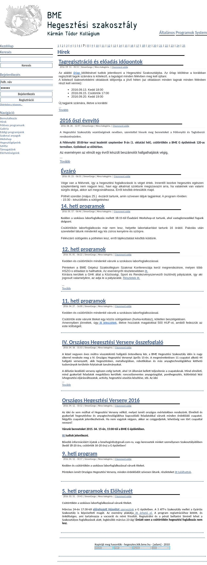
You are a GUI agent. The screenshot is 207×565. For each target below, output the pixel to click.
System (201, 32)
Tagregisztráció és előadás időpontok (100, 61)
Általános (167, 32)
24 (177, 45)
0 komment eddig (120, 67)
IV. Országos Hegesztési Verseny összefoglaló (112, 342)
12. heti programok (84, 249)
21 (160, 45)
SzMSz (4, 146)
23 (172, 45)
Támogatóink (8, 149)
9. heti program (79, 453)
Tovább (63, 110)
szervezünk (127, 509)
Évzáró (68, 170)
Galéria (4, 128)
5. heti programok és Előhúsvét (97, 490)
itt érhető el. (143, 512)
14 (120, 45)
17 (137, 45)
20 (154, 45)
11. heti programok (84, 300)
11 (102, 45)
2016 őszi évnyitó (79, 120)
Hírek (3, 121)
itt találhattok (183, 472)
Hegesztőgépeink (10, 142)
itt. (146, 271)
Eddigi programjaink (12, 132)
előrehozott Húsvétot (106, 509)
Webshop (6, 139)
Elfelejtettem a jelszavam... (11, 104)
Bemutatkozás (8, 118)
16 (131, 45)
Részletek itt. (131, 278)
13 (114, 45)
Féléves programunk (12, 125)
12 (108, 45)
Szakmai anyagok (10, 135)
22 (166, 45)
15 (126, 45)
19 (149, 45)
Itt (64, 435)
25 (183, 45)
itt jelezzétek (107, 322)
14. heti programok (83, 206)
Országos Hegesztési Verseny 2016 (101, 400)
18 (143, 45)
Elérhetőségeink (9, 153)
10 (97, 45)
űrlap (77, 73)
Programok (185, 32)
